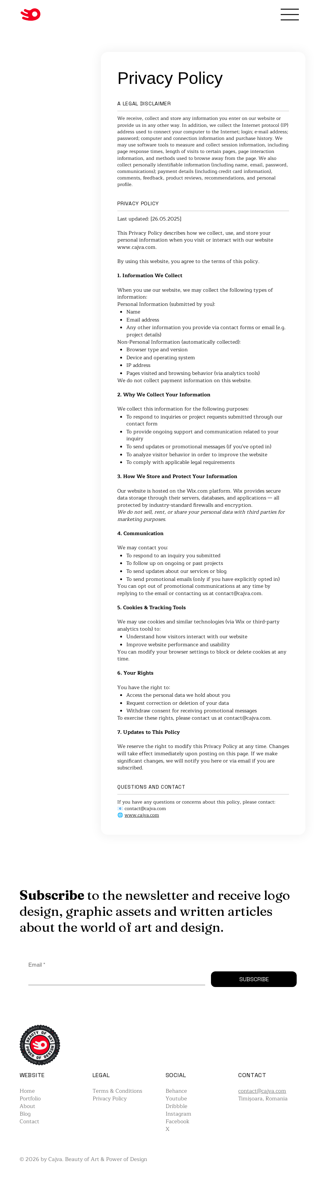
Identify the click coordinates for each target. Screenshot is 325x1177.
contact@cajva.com (238, 593)
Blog (25, 1114)
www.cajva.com (136, 247)
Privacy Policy (110, 1098)
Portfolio (30, 1099)
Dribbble (176, 1106)
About (27, 1106)
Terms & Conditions (117, 1091)
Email (36, 964)
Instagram (178, 1114)
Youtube (176, 1098)
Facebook (178, 1121)
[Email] (114, 978)
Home (27, 1091)
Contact (29, 1121)
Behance (176, 1091)
